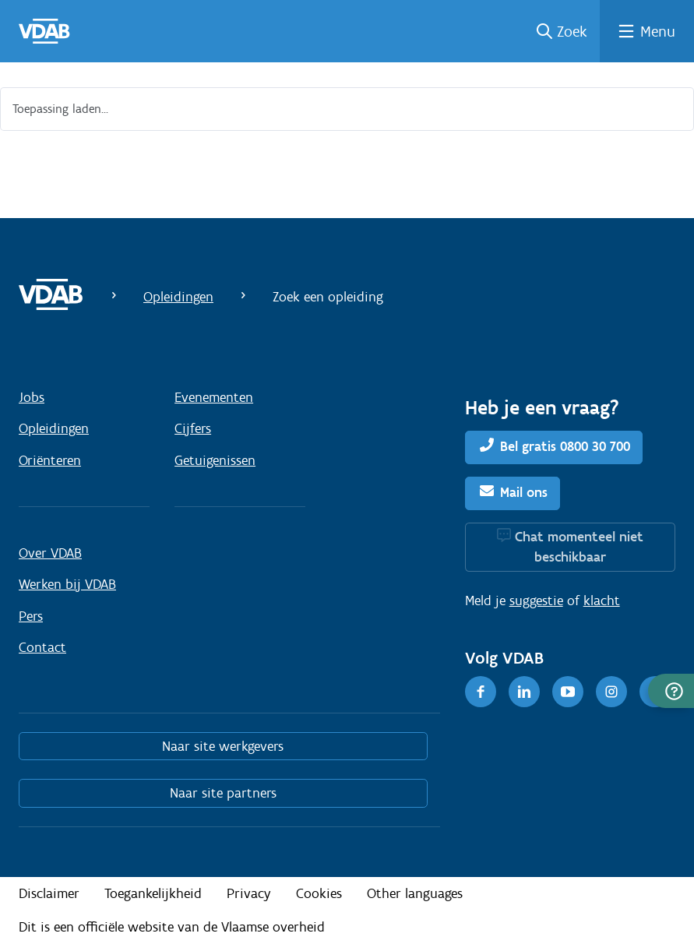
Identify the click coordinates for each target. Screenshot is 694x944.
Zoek (572, 31)
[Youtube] (567, 691)
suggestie (536, 600)
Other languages (415, 893)
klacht (601, 600)
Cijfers (192, 428)
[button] (671, 691)
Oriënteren (50, 460)
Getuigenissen (214, 460)
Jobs (31, 397)
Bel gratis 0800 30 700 (565, 446)
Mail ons (524, 492)
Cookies (319, 893)
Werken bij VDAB (67, 584)
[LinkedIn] (524, 691)
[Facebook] (480, 691)
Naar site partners (223, 792)
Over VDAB (50, 553)
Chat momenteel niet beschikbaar (579, 546)
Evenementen (213, 397)
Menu (657, 31)
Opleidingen (178, 296)
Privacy (249, 893)
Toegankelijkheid (153, 893)
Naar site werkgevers (223, 746)
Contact (42, 647)
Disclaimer (49, 893)
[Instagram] (611, 691)
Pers (31, 616)
